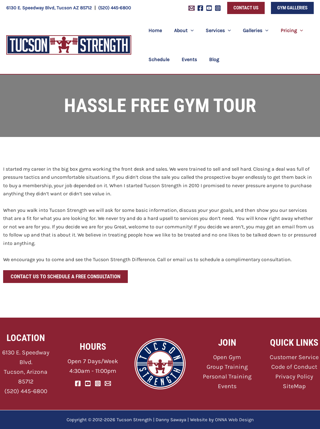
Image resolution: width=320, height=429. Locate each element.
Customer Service (294, 357)
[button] (246, 8)
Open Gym (227, 357)
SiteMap (294, 386)
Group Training (227, 366)
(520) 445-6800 (114, 8)
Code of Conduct (294, 366)
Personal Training (227, 376)
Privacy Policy (294, 376)
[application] (187, 30)
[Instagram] (218, 8)
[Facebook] (200, 8)
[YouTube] (209, 8)
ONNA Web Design (234, 419)
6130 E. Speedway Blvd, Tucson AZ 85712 (49, 8)
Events (227, 386)
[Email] (108, 383)
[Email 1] (191, 8)
